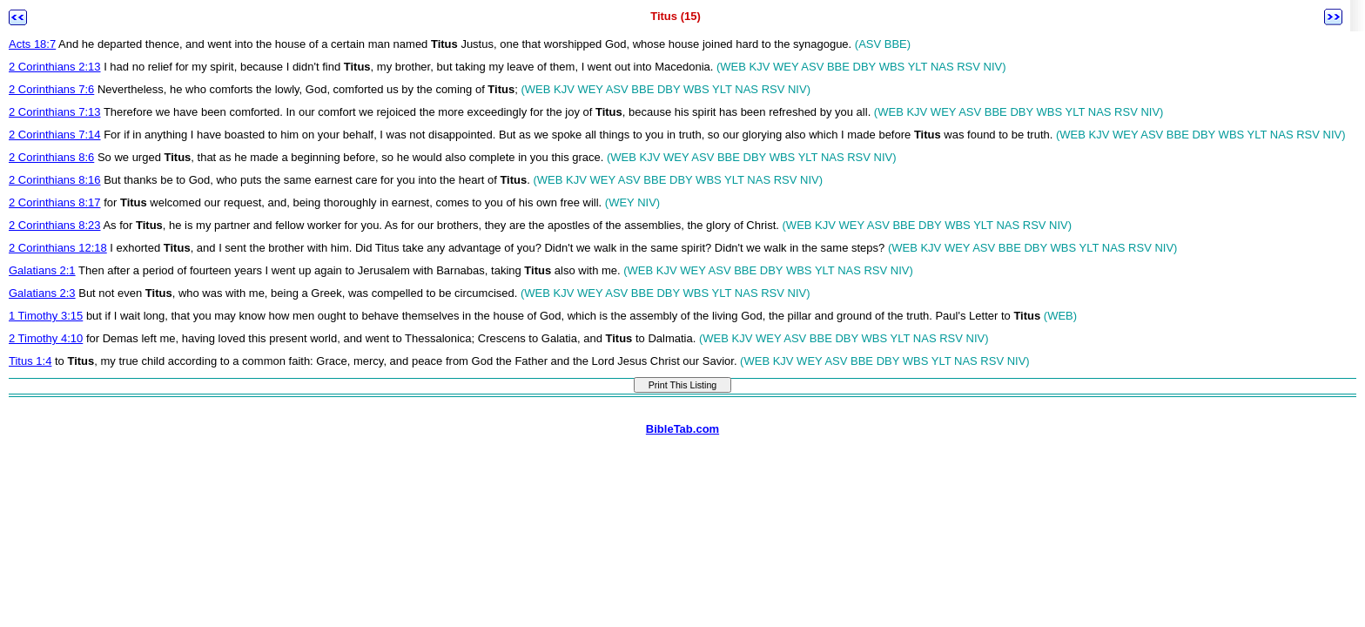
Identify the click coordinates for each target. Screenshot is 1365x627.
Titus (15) (675, 16)
